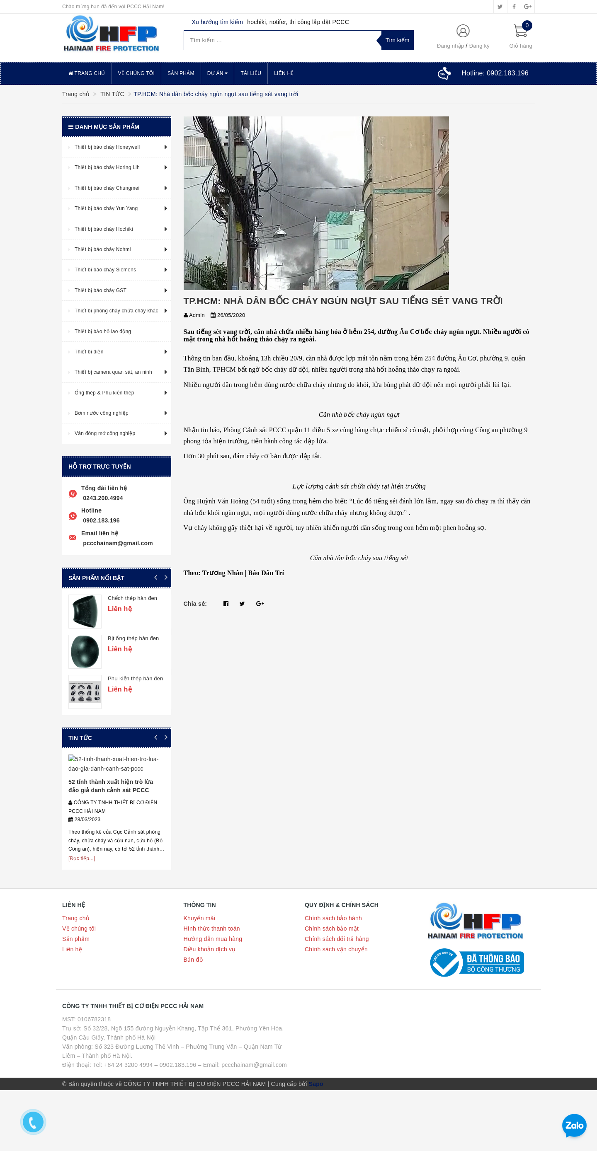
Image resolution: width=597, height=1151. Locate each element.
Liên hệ (284, 73)
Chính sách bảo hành (333, 973)
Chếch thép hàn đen (167, 598)
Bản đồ (193, 1014)
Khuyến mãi (200, 973)
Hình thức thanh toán (212, 983)
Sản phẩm (180, 73)
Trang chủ (86, 73)
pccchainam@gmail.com (117, 543)
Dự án (217, 73)
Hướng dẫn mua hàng (213, 993)
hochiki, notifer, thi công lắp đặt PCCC (298, 22)
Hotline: (495, 73)
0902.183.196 (100, 520)
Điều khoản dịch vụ (210, 1004)
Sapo (316, 1138)
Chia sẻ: (195, 603)
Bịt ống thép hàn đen (167, 638)
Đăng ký (479, 46)
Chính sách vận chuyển (336, 1004)
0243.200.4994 (102, 498)
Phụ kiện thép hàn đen (169, 678)
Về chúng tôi (136, 73)
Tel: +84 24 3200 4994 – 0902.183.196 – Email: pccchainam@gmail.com (190, 1119)
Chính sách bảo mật (332, 983)
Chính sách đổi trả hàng (337, 993)
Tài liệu (250, 73)
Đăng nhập (450, 46)
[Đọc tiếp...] (81, 913)
